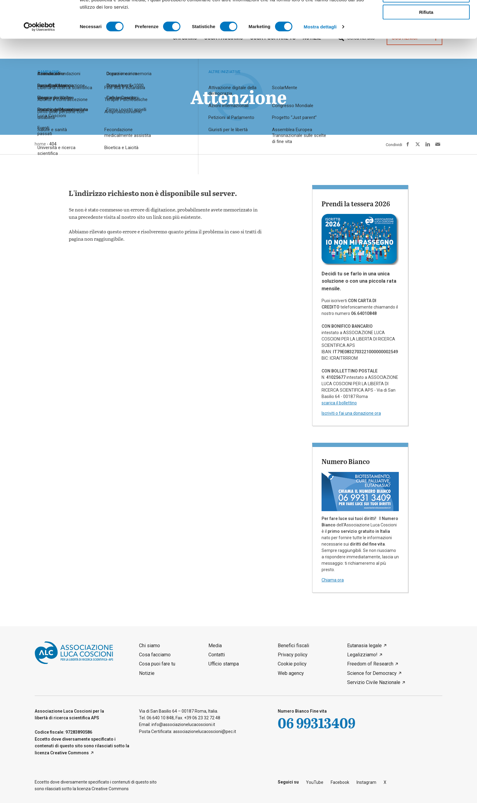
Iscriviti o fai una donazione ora (351, 413)
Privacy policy (293, 655)
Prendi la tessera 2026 (356, 203)
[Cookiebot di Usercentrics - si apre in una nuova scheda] (39, 63)
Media (215, 645)
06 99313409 (316, 722)
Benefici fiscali (293, 645)
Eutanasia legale (364, 645)
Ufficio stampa (223, 664)
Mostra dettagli (320, 63)
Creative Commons (69, 752)
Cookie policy (292, 664)
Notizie (147, 673)
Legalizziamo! (362, 655)
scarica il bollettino (339, 402)
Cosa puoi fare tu (157, 664)
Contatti (216, 655)
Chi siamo (149, 645)
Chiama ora (333, 580)
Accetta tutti (426, 14)
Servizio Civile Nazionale (373, 682)
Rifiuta (426, 49)
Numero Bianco (346, 461)
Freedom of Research (370, 664)
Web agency (291, 673)
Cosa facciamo (155, 655)
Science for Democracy (372, 673)
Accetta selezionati (426, 32)
